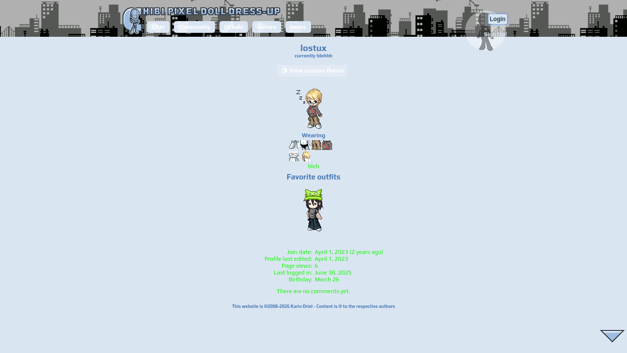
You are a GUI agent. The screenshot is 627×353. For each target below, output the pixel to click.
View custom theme (312, 70)
